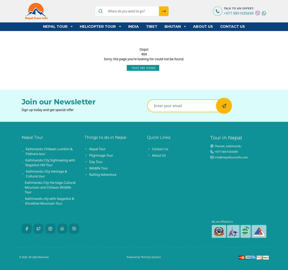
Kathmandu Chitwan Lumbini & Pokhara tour (49, 151)
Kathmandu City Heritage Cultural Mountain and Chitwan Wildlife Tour (50, 187)
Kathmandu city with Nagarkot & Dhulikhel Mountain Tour (49, 201)
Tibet (151, 26)
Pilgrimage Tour (101, 155)
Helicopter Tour (100, 26)
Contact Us (232, 26)
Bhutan (175, 26)
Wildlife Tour (98, 168)
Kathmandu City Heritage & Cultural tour (46, 173)
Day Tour (96, 162)
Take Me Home (144, 68)
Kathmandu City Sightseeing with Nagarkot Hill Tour (50, 162)
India (133, 26)
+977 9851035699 (239, 13)
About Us (203, 26)
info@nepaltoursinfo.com (231, 157)
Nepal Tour (58, 26)
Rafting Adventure (102, 174)
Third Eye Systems (151, 257)
